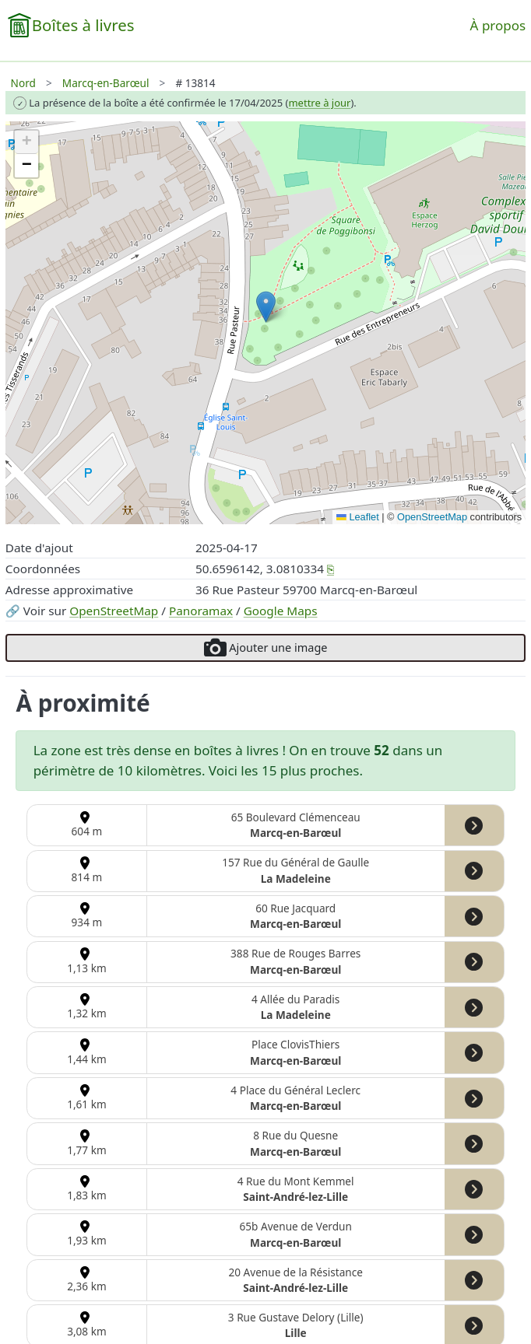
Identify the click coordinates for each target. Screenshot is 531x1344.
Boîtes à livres (83, 25)
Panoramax (201, 610)
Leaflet (357, 517)
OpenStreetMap (113, 610)
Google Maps (281, 610)
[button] (266, 307)
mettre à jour (319, 103)
